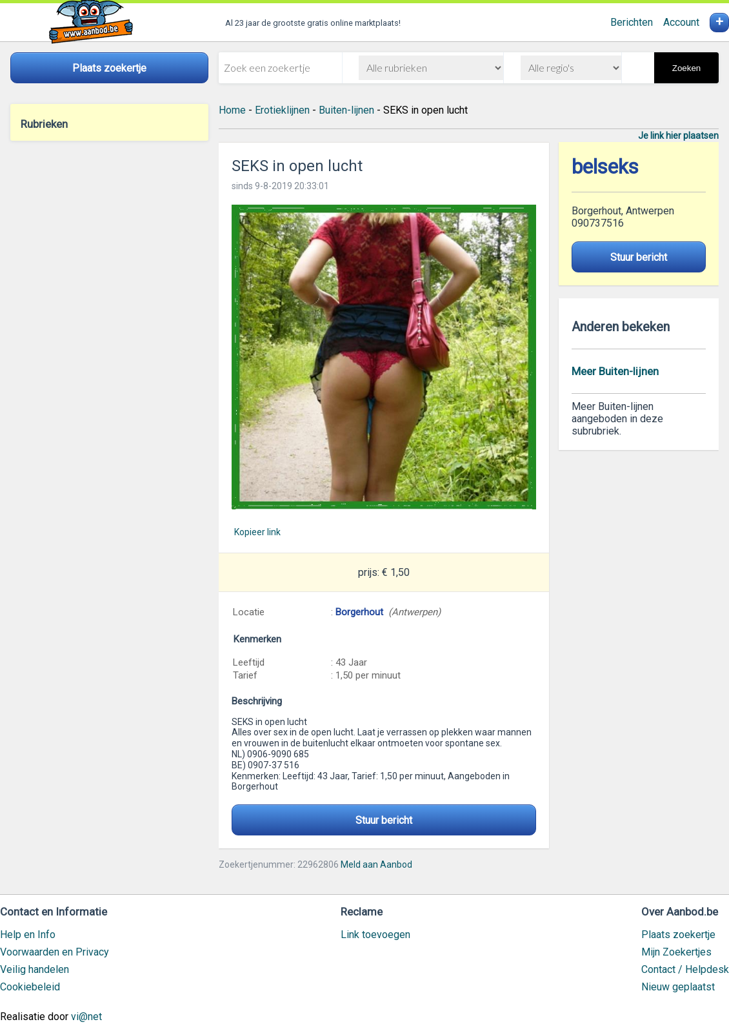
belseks (605, 167)
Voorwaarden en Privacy (54, 952)
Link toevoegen (375, 934)
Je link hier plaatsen (678, 135)
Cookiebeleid (30, 987)
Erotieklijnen (282, 110)
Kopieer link (257, 532)
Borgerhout (359, 612)
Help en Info (27, 934)
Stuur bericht (383, 820)
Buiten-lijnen (346, 110)
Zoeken (686, 68)
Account (681, 22)
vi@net (86, 1016)
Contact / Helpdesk (685, 969)
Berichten (631, 22)
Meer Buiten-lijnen (615, 371)
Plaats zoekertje (678, 934)
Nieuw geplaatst (678, 987)
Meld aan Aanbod (376, 864)
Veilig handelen (34, 969)
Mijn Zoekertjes (676, 952)
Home (232, 110)
